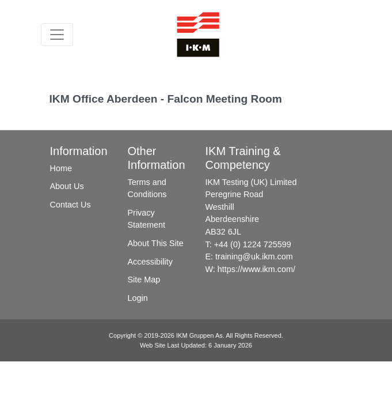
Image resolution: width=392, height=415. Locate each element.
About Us (67, 186)
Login (138, 298)
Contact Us (70, 204)
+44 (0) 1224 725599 (252, 244)
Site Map (144, 279)
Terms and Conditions (147, 188)
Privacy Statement (147, 219)
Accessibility (150, 261)
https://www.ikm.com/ (256, 269)
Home (61, 168)
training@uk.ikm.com (254, 256)
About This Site (156, 243)
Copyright (122, 335)
